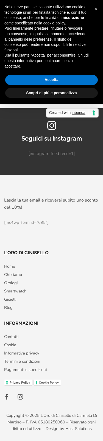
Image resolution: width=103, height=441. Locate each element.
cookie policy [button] (54, 23)
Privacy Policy (20, 382)
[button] (95, 8)
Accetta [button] (51, 79)
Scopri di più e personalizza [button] (51, 93)
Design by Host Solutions (69, 428)
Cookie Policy (49, 382)
